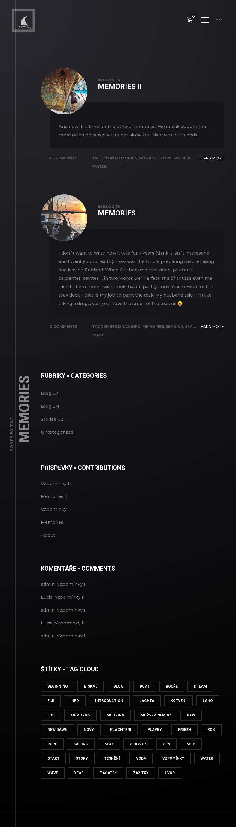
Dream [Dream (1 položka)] (200, 699)
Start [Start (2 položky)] (53, 771)
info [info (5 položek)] (74, 714)
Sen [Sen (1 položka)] (166, 757)
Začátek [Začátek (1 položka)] (108, 786)
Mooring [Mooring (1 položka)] (115, 728)
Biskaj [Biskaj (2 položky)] (90, 699)
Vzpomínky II (56, 496)
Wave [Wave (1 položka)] (52, 786)
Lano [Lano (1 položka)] (208, 714)
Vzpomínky (54, 522)
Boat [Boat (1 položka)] (145, 699)
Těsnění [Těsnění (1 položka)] (112, 771)
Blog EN (112, 93)
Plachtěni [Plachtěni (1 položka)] (120, 742)
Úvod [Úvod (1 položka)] (170, 786)
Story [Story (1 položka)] (82, 771)
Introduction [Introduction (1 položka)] (109, 714)
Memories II (120, 99)
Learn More (211, 171)
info (136, 339)
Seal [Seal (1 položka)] (109, 757)
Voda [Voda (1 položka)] (141, 771)
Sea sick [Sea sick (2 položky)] (138, 757)
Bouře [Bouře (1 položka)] (172, 699)
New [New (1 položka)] (191, 728)
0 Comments (63, 171)
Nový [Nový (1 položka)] (89, 742)
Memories (126, 171)
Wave (98, 348)
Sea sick (182, 171)
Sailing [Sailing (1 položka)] (80, 757)
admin (48, 597)
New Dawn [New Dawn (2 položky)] (57, 742)
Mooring (148, 171)
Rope (165, 171)
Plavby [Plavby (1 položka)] (154, 742)
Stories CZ (52, 432)
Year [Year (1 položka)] (79, 786)
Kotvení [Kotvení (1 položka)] (178, 714)
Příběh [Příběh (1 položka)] (184, 742)
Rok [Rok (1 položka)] (211, 742)
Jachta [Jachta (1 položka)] (146, 714)
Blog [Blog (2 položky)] (118, 699)
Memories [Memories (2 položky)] (80, 728)
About (48, 548)
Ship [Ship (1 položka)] (190, 757)
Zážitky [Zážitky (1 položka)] (141, 786)
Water (99, 179)
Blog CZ (50, 406)
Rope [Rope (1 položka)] (52, 757)
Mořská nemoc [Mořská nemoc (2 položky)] (156, 728)
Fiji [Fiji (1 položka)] (50, 714)
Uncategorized (57, 445)
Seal (190, 339)
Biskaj (122, 339)
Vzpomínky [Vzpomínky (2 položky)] (173, 771)
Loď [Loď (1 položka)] (51, 728)
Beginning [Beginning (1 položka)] (57, 699)
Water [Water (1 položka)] (207, 771)
